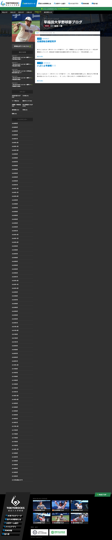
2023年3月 (15, 269)
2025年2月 (15, 181)
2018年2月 (15, 418)
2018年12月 (15, 395)
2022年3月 (15, 315)
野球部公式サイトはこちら (22, 46)
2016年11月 (15, 449)
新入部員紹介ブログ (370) (28, 105)
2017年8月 (15, 434)
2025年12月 (15, 142)
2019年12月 (15, 365)
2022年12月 (15, 280)
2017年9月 (15, 430)
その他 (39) (26, 95)
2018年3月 (15, 414)
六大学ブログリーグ (28, 3)
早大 (38, 12)
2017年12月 (15, 426)
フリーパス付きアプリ (50, 9)
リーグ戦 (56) (15, 101)
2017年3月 (15, 441)
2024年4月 (15, 219)
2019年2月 (15, 388)
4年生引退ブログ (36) (16, 96)
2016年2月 (15, 476)
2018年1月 (15, 422)
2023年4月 (15, 265)
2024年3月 (15, 223)
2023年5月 (15, 261)
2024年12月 (15, 188)
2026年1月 (15, 138)
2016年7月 (15, 457)
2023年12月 (15, 234)
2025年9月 (15, 154)
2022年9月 (15, 292)
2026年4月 (15, 127)
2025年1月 (15, 184)
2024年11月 (15, 192)
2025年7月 (15, 161)
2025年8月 (15, 158)
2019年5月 (15, 380)
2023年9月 (15, 246)
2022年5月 (15, 307)
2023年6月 (15, 257)
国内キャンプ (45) (27, 101)
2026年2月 (15, 135)
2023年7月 (15, 253)
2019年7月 (15, 372)
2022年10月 (15, 288)
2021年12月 (15, 326)
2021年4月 (15, 338)
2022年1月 (15, 322)
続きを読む (40, 56)
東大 (21, 12)
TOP (37, 33)
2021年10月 (15, 330)
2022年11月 (15, 284)
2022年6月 (15, 303)
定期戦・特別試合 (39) (16, 105)
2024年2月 (15, 227)
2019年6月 (15, 376)
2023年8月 (15, 250)
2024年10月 (15, 196)
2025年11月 (15, 146)
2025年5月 (15, 169)
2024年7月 (15, 207)
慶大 (48, 12)
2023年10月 (15, 242)
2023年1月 (15, 276)
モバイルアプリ (73, 3)
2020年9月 (15, 345)
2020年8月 (15, 349)
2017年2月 (15, 445)
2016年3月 (15, 472)
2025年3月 (15, 177)
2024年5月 (15, 215)
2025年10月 (15, 150)
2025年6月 (15, 165)
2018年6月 (15, 411)
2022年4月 (15, 311)
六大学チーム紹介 (59, 3)
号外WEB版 (85, 3)
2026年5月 (15, 123)
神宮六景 (95, 3)
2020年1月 (15, 361)
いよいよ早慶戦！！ (46, 66)
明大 (4, 12)
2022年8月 (15, 296)
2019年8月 (15, 368)
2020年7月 (15, 353)
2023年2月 (15, 273)
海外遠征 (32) (15, 109)
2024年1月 (15, 230)
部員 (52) (14, 113)
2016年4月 (15, 468)
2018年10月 (15, 399)
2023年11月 (15, 238)
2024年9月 (15, 200)
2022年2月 (15, 319)
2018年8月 (15, 407)
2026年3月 (15, 131)
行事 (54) (25, 109)
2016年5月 (15, 464)
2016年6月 (15, 460)
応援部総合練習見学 (46, 41)
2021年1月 (15, 342)
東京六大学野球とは (44, 3)
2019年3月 (15, 384)
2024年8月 (15, 204)
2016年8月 (15, 453)
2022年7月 (15, 299)
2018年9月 (15, 403)
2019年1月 (15, 391)
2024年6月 (15, 211)
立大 (29, 12)
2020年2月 (15, 357)
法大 (12, 12)
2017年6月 (15, 437)
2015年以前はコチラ (17, 480)
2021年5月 (15, 334)
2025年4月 (15, 173)
